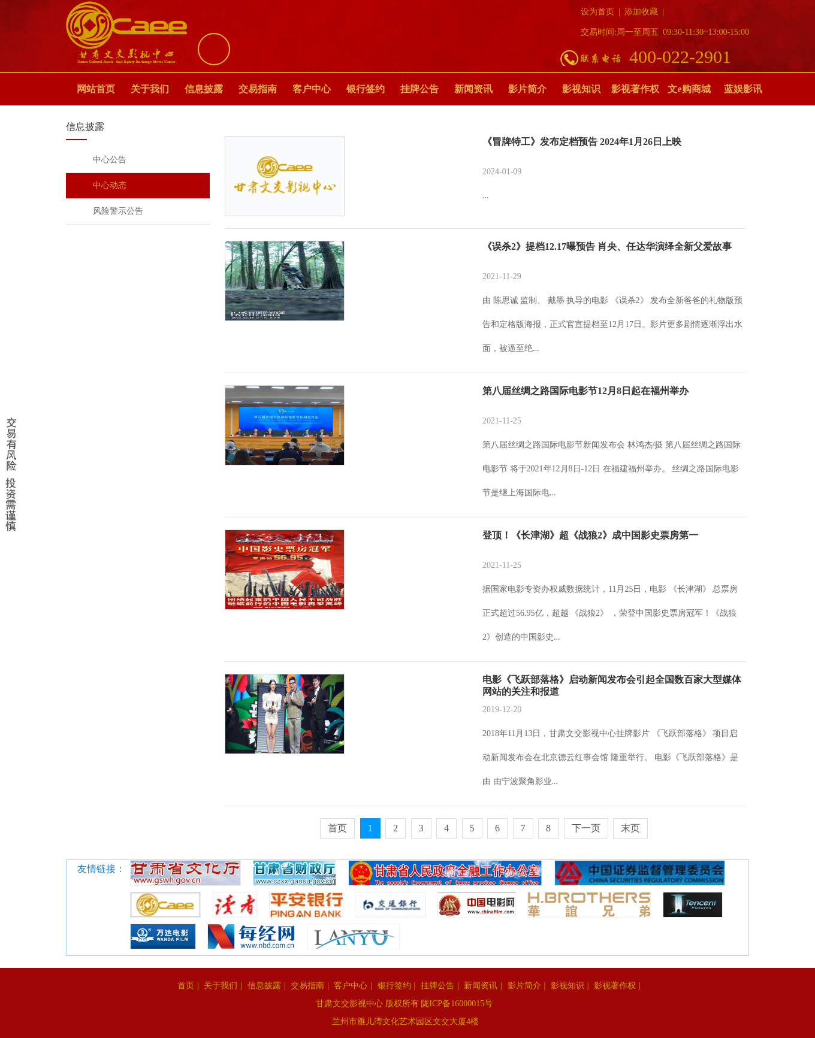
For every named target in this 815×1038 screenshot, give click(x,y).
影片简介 (527, 89)
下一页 (586, 828)
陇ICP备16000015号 (457, 1003)
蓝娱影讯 (743, 89)
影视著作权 (635, 89)
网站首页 (96, 89)
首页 (337, 828)
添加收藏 (641, 11)
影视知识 (581, 89)
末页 (630, 828)
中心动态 (109, 185)
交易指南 (258, 89)
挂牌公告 (419, 89)
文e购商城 (689, 89)
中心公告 (109, 159)
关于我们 (150, 89)
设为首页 (597, 11)
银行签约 (365, 89)
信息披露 (204, 89)
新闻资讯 (473, 89)
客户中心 (311, 89)
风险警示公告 (118, 211)
